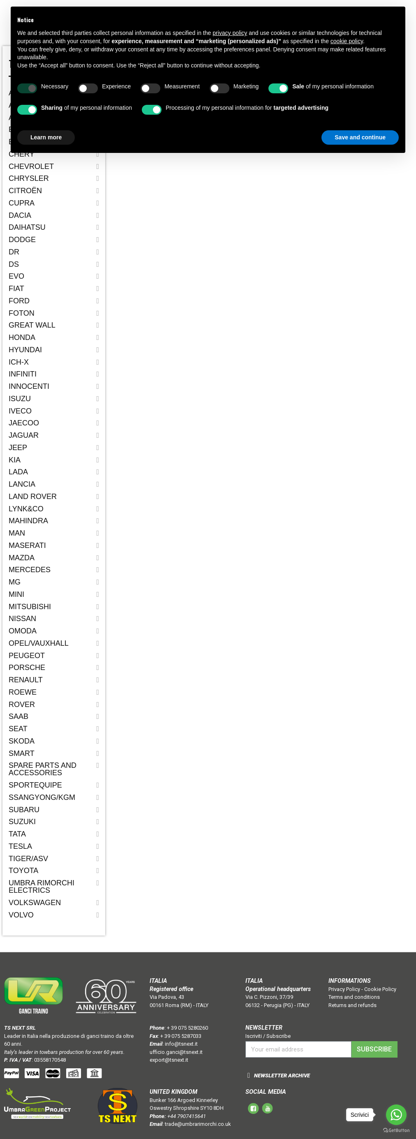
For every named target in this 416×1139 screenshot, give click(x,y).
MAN (17, 533)
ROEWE (23, 692)
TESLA (20, 846)
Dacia (20, 215)
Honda (22, 337)
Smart (22, 753)
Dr (14, 252)
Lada (18, 472)
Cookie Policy (380, 989)
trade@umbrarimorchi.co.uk (198, 1124)
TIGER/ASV (28, 858)
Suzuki (22, 821)
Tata (17, 834)
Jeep (18, 447)
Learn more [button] (46, 137)
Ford (19, 301)
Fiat (16, 288)
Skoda (22, 741)
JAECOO (24, 423)
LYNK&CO (26, 509)
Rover (22, 704)
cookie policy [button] (346, 41)
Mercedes (30, 569)
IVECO (20, 411)
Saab (18, 716)
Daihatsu (27, 227)
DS (14, 264)
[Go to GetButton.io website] (396, 1130)
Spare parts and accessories (42, 769)
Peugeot (27, 655)
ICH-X (19, 362)
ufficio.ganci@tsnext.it (176, 1052)
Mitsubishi (30, 606)
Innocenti (29, 386)
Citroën (25, 190)
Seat (18, 728)
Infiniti (23, 374)
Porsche (27, 667)
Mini (16, 594)
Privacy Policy (344, 989)
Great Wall (32, 325)
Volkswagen (35, 902)
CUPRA (22, 203)
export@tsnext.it (169, 1060)
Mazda (22, 557)
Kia (15, 460)
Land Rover (33, 496)
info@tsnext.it (181, 1044)
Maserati (27, 545)
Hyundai (25, 349)
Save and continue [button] (360, 137)
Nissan (22, 618)
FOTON (22, 313)
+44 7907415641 (186, 1116)
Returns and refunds (352, 1005)
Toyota (23, 870)
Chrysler (29, 178)
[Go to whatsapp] (396, 1114)
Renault (26, 680)
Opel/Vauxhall (39, 643)
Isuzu (20, 398)
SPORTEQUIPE (35, 785)
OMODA (23, 631)
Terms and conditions (354, 997)
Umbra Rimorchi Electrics (41, 886)
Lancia (22, 484)
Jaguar (24, 435)
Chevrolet (31, 166)
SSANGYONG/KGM (42, 797)
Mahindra (28, 520)
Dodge (22, 239)
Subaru (24, 809)
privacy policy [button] (230, 33)
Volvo (21, 915)
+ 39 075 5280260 (187, 1028)
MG (15, 582)
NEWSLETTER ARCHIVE (282, 1075)
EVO (16, 276)
